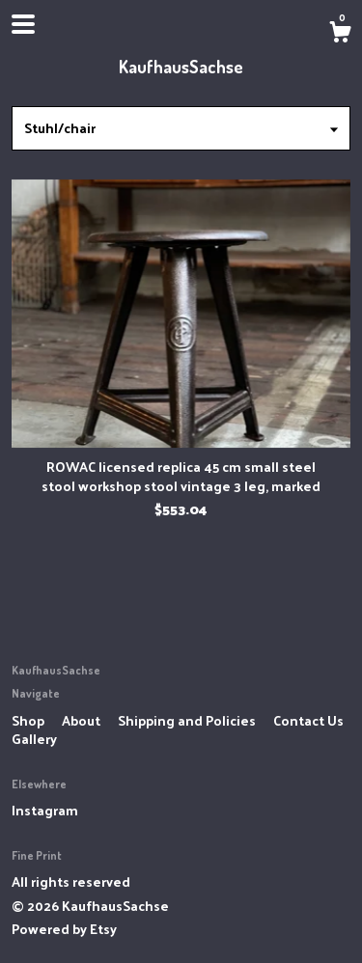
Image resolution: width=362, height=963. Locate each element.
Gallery (34, 739)
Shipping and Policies (188, 720)
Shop (29, 720)
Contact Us (308, 720)
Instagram (45, 810)
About (82, 720)
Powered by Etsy (64, 929)
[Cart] (339, 33)
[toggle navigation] (23, 24)
